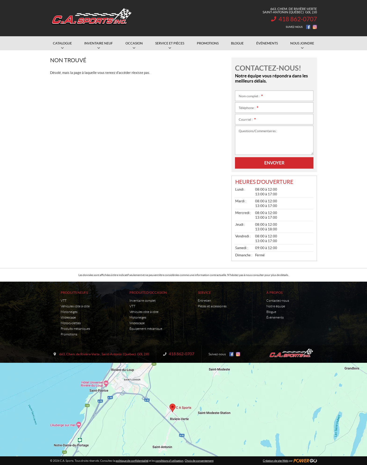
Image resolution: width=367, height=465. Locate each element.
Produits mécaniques (75, 329)
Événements (275, 317)
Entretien (204, 300)
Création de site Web (275, 460)
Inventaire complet (142, 300)
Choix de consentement (199, 460)
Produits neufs (74, 292)
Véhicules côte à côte (75, 306)
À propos (274, 292)
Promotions (69, 334)
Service (204, 292)
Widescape (68, 317)
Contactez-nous (277, 300)
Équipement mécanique (145, 329)
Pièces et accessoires (212, 306)
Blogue (271, 312)
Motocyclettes (71, 323)
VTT (63, 300)
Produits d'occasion (148, 292)
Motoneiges (69, 312)
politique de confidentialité (132, 460)
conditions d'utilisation (169, 460)
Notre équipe (275, 306)
